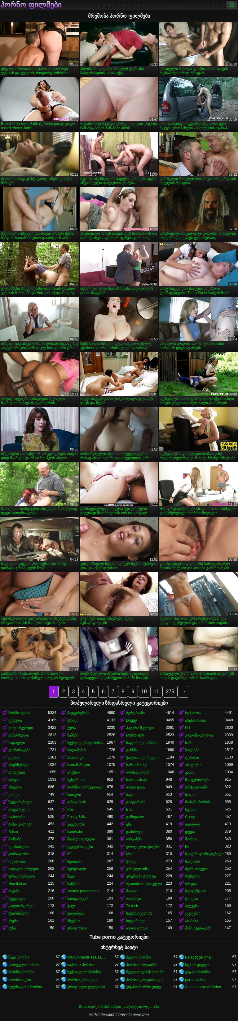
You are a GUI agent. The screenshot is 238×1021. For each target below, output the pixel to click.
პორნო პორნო (21, 972)
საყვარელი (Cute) (142, 743)
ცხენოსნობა (195, 720)
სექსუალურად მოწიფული (87, 743)
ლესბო (73, 772)
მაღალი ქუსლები (23, 869)
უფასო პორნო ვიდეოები (146, 987)
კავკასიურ (76, 824)
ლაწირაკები (19, 750)
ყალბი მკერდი (21, 906)
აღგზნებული (19, 765)
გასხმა (132, 750)
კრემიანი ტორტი (141, 876)
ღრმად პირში (138, 772)
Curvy (190, 817)
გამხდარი (135, 817)
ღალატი (133, 898)
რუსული (192, 876)
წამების (73, 884)
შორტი (191, 839)
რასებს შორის (197, 802)
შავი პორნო (18, 957)
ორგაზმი (134, 839)
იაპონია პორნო (81, 965)
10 (144, 691)
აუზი (12, 928)
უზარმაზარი (18, 913)
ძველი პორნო (138, 957)
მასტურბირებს (197, 780)
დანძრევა (134, 832)
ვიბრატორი (18, 854)
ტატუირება (135, 802)
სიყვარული (136, 921)
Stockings (75, 757)
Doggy (131, 720)
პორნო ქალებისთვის (144, 979)
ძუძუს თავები (196, 869)
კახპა (189, 772)
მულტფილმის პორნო (145, 972)
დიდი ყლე (135, 787)
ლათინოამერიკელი (144, 884)
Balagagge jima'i (198, 957)
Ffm (188, 846)
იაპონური (16, 817)
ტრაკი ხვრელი (21, 876)
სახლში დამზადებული (204, 854)
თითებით (16, 772)
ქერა (71, 728)
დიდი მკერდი (20, 728)
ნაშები (72, 735)
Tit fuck (132, 906)
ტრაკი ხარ (76, 802)
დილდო (192, 824)
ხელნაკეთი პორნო (25, 987)
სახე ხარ (192, 861)
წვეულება (16, 898)
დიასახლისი (19, 846)
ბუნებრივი (76, 780)
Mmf (129, 854)
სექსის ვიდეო (197, 965)
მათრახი (75, 832)
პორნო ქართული (82, 979)
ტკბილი (192, 757)
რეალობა (17, 861)
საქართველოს (139, 913)
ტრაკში (191, 898)
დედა (190, 832)
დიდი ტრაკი (137, 928)
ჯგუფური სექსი (80, 846)
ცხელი (14, 757)
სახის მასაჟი (137, 780)
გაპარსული (18, 735)
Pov (70, 809)
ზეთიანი (74, 861)
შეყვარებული (20, 802)
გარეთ (14, 794)
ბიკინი (14, 891)
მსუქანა (73, 921)
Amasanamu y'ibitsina (203, 987)
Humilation (17, 884)
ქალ (71, 906)
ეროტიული (77, 928)
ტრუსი (14, 780)
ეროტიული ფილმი (143, 846)
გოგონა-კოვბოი (199, 735)
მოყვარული (18, 809)
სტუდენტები (195, 891)
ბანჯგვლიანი (196, 787)
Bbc (129, 809)
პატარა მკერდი (140, 728)
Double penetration (83, 891)
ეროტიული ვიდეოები (86, 987)
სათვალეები (78, 898)
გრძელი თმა (137, 869)
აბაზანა (191, 921)
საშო (189, 743)
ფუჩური (15, 720)
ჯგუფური (193, 913)
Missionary (135, 735)
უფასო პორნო (197, 972)
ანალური (193, 765)
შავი (130, 794)
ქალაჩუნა (75, 913)
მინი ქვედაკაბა (198, 928)
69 (69, 854)
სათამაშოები (78, 765)
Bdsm (13, 832)
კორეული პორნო (23, 965)
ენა (129, 824)
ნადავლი (16, 743)
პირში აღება (19, 713)
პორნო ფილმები (31, 5)
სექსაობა (193, 713)
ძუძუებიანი (135, 713)
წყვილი (191, 809)
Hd (187, 728)
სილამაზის (76, 750)
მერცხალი (76, 869)
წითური (74, 794)
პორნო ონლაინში (141, 965)
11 (156, 691)
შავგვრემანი (78, 713)
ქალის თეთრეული (142, 757)
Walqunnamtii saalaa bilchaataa (87, 957)
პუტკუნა (192, 906)
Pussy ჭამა (76, 817)
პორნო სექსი (19, 979)
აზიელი (15, 787)
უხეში (13, 921)
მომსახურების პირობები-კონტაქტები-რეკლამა (119, 1006)
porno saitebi (195, 979)
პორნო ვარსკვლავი (85, 787)
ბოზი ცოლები (20, 824)
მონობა (14, 839)
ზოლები (192, 750)
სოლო (190, 794)
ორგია (191, 884)
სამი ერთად (137, 765)
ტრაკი (72, 720)
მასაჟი (131, 891)
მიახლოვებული (81, 839)
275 (170, 691)
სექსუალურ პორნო (84, 972)
